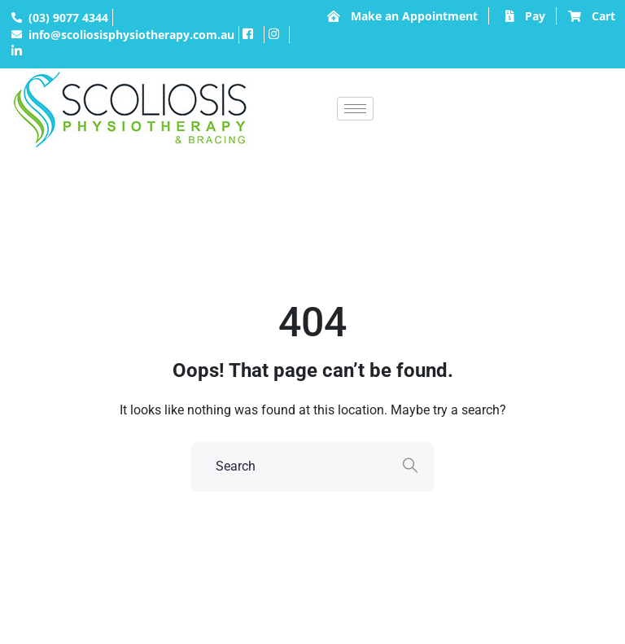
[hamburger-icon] (355, 108)
